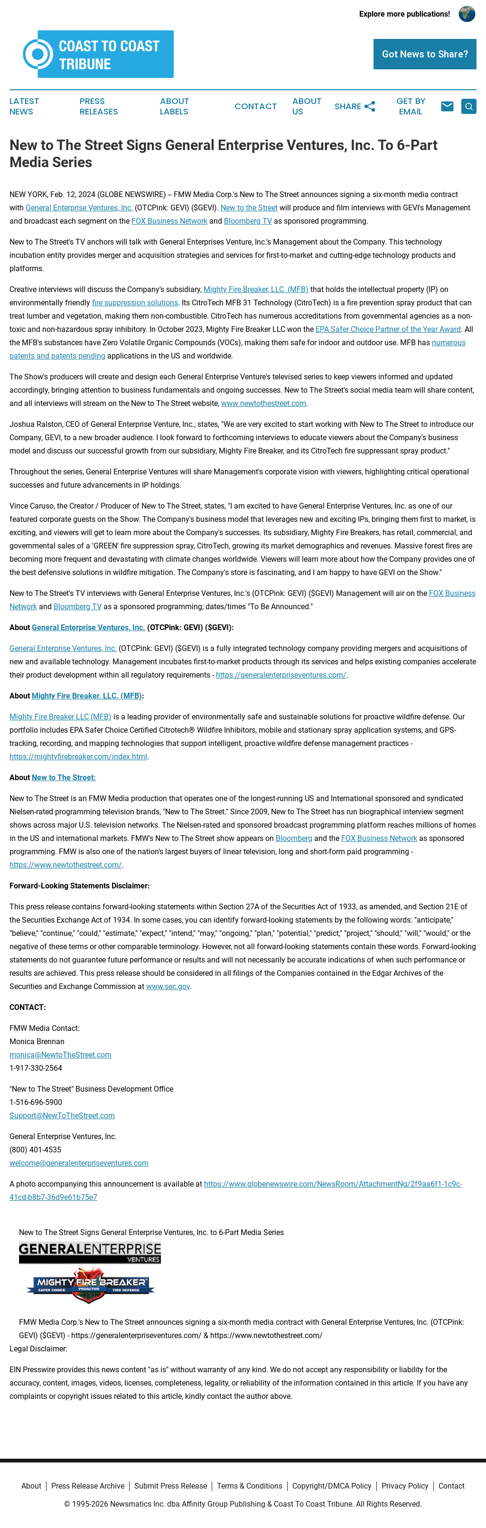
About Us (307, 106)
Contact (255, 106)
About (31, 1485)
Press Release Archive (87, 1485)
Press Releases (99, 106)
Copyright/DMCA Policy (332, 1485)
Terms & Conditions (249, 1485)
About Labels (174, 106)
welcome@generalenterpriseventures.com (79, 1163)
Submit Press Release (170, 1485)
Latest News (24, 106)
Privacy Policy (405, 1485)
